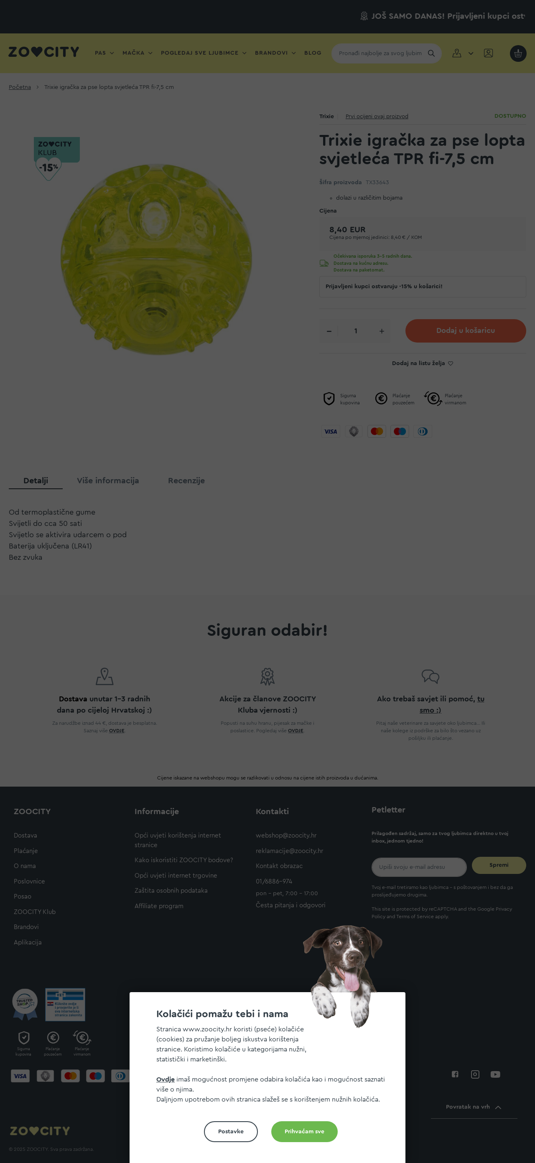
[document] (270, 1081)
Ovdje (165, 1079)
